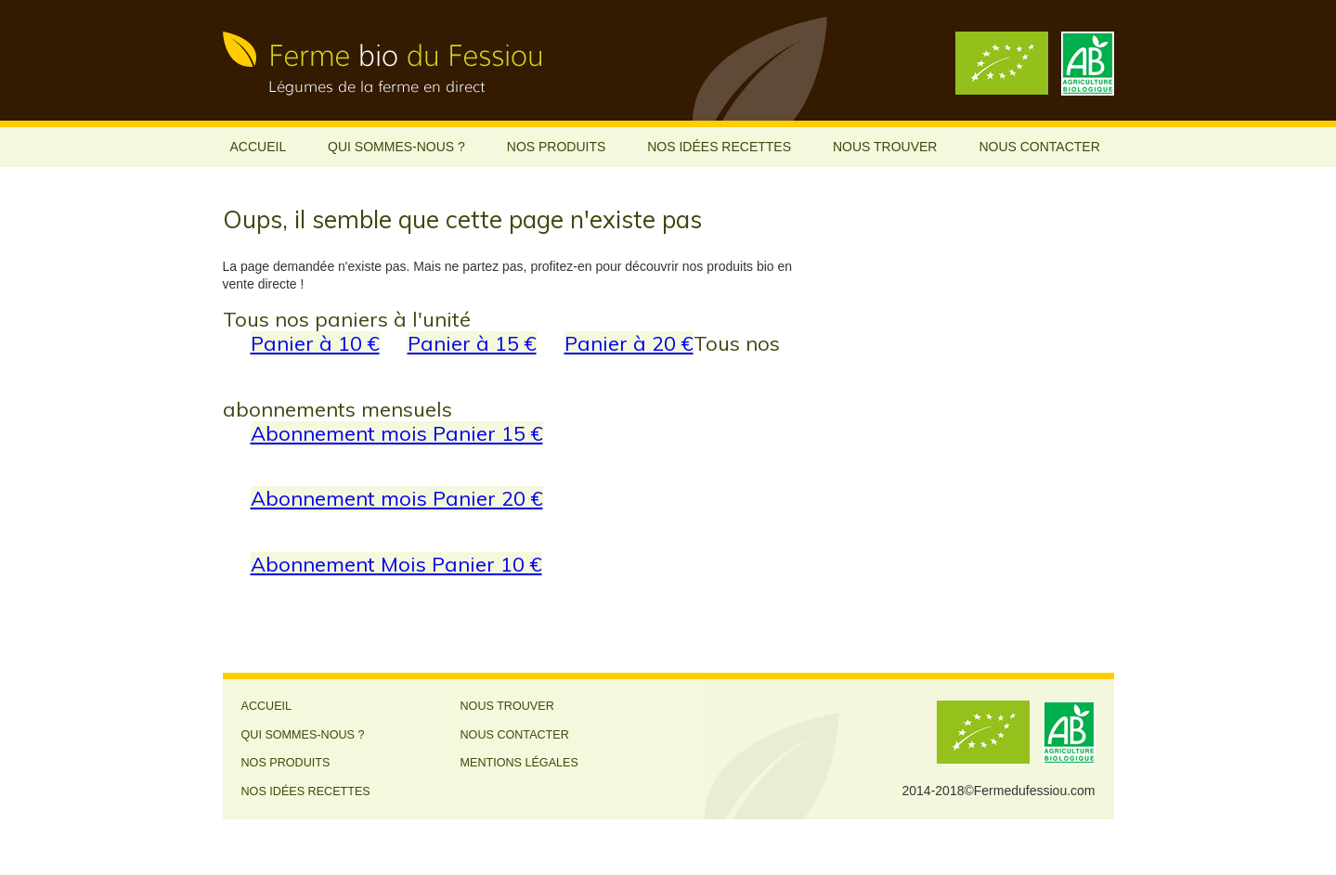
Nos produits (556, 146)
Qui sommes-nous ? (396, 146)
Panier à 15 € (472, 342)
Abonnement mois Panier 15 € (397, 432)
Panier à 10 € (315, 342)
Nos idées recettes (719, 146)
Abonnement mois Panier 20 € (397, 497)
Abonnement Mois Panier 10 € (396, 563)
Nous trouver (885, 146)
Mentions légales (519, 762)
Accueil (258, 146)
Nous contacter (1039, 146)
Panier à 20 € (629, 342)
